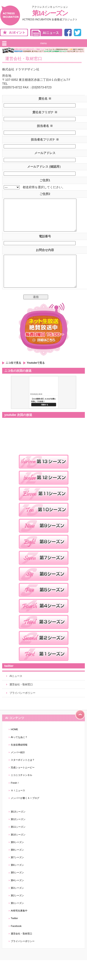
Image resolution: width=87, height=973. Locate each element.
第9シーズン (17, 855)
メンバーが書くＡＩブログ (25, 811)
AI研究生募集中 (19, 923)
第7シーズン (17, 870)
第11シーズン (18, 839)
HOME (14, 742)
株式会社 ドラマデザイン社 (20, 69)
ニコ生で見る (13, 375)
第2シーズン (17, 908)
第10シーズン (18, 847)
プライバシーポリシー (22, 705)
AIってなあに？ (19, 750)
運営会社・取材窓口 (21, 697)
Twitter (14, 931)
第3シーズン (17, 901)
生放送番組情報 (19, 757)
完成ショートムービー (23, 780)
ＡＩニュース (18, 803)
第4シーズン (17, 893)
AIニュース (15, 689)
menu (43, 43)
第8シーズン (17, 862)
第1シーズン (17, 916)
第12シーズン (18, 832)
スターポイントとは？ (23, 773)
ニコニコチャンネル (21, 788)
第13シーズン (18, 824)
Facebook (16, 939)
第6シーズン (17, 878)
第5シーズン (17, 885)
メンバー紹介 (18, 765)
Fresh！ (15, 796)
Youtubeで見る (36, 375)
